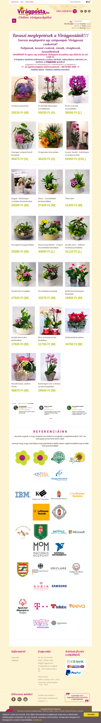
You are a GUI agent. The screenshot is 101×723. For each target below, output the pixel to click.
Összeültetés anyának (47, 291)
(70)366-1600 (48, 660)
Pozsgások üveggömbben (22, 245)
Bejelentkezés (75, 2)
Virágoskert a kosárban (48, 152)
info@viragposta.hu (45, 663)
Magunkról (30, 2)
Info (22, 2)
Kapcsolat (14, 2)
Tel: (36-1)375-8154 (45, 658)
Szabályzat (37, 720)
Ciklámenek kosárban (74, 337)
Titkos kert (69, 198)
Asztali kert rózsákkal (20, 291)
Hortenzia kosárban (20, 106)
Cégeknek (14, 660)
